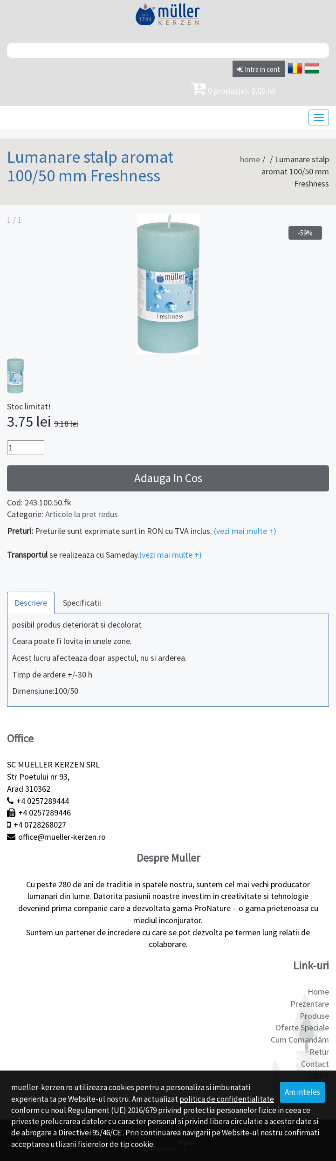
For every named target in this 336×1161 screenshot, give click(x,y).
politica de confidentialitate (226, 1099)
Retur (319, 1051)
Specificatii (82, 602)
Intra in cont (258, 69)
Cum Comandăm (300, 1039)
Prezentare (309, 1003)
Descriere (30, 602)
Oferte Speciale (302, 1027)
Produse (314, 1015)
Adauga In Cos (168, 477)
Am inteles (302, 1092)
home (250, 159)
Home (318, 991)
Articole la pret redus (81, 514)
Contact (315, 1063)
